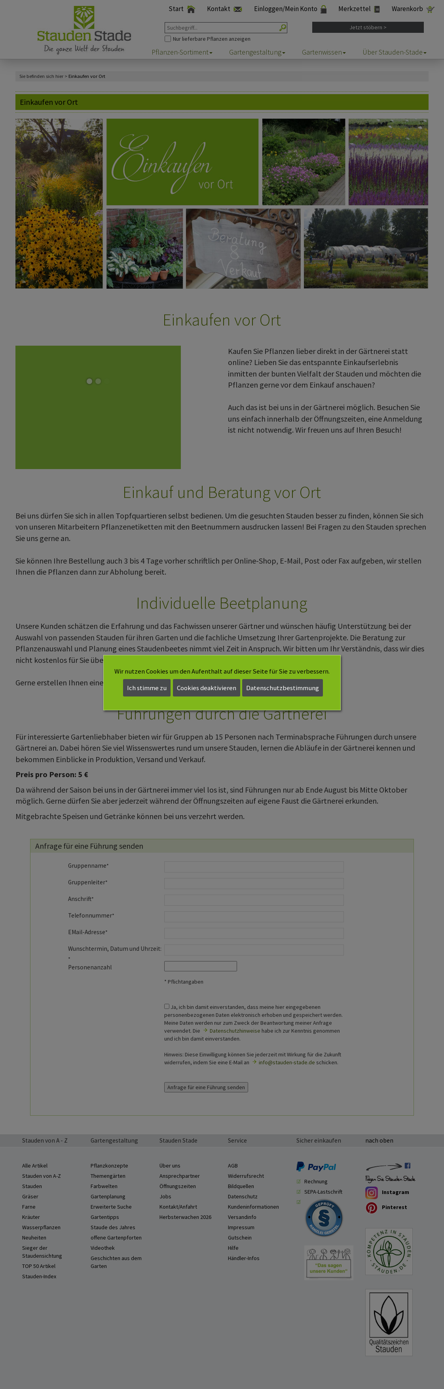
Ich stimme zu (147, 687)
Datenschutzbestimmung (282, 687)
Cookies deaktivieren (206, 687)
